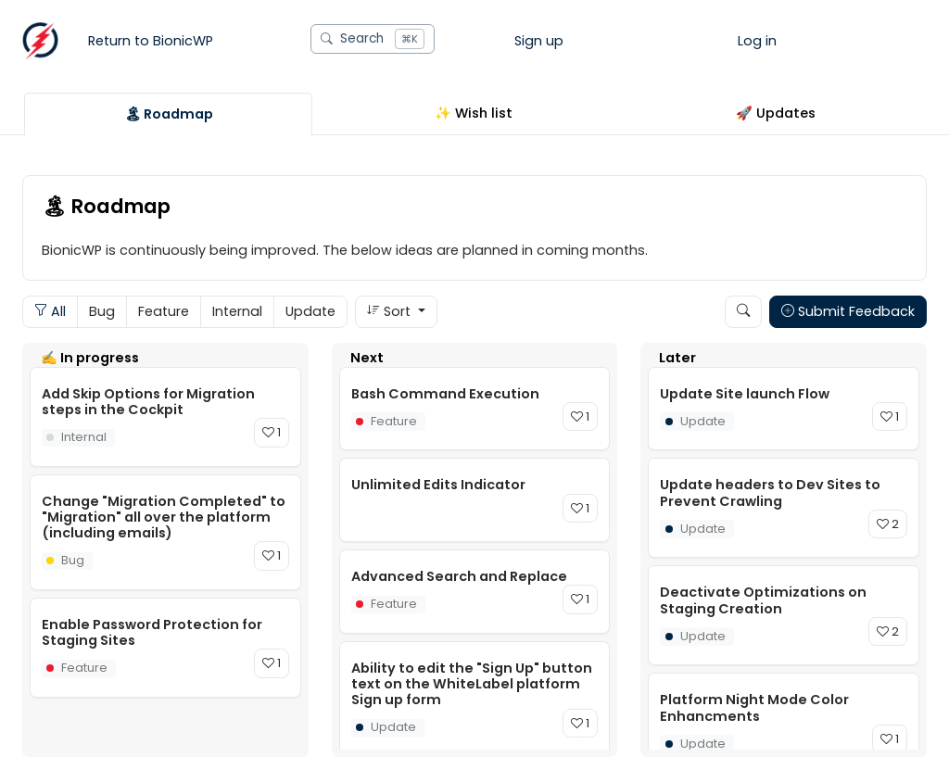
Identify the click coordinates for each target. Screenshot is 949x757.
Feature (163, 311)
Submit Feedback (848, 311)
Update (310, 311)
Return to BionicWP (150, 41)
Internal (237, 311)
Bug (102, 311)
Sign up (538, 41)
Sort (390, 311)
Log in (757, 41)
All (50, 311)
